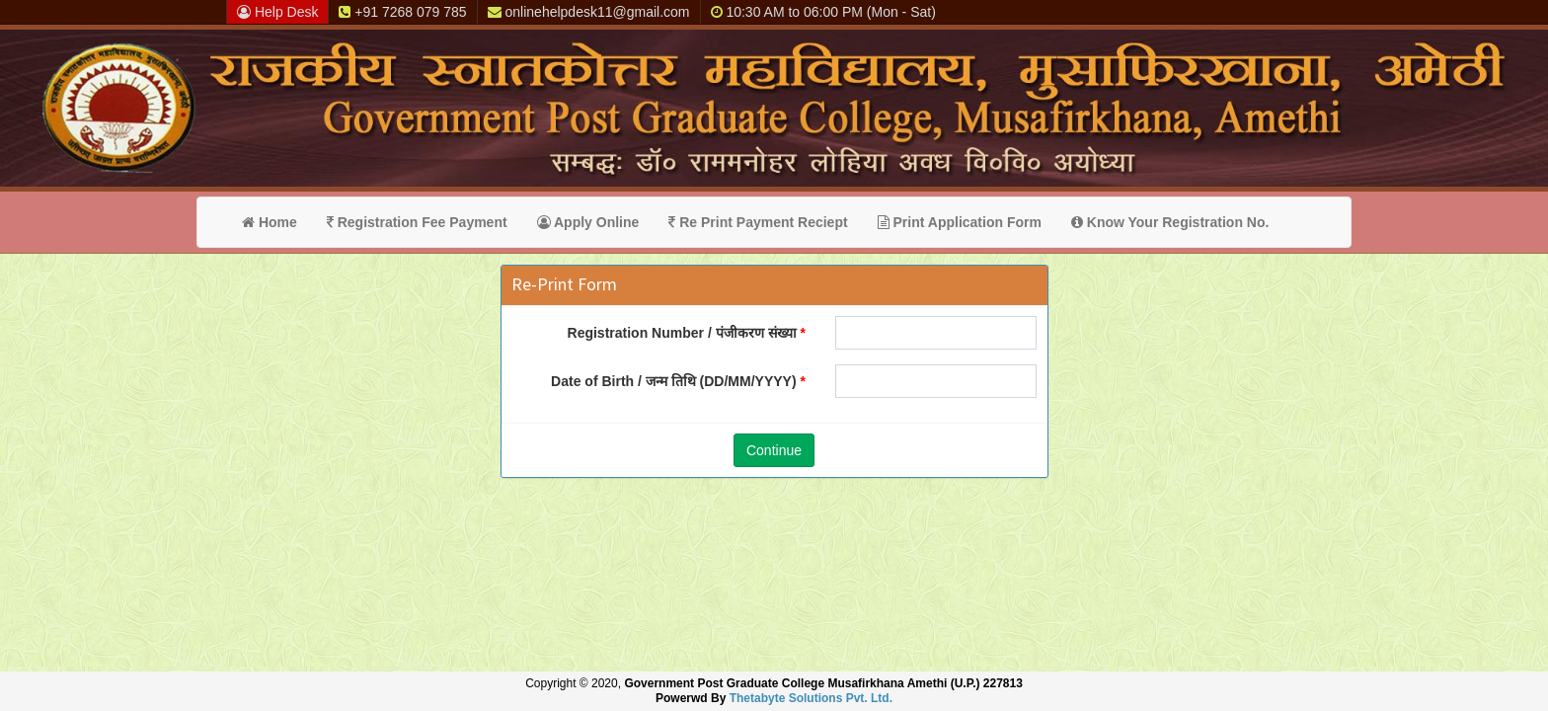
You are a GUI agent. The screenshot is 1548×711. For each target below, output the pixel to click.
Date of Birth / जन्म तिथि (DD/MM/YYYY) (673, 381)
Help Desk (277, 12)
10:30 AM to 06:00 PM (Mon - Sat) (823, 12)
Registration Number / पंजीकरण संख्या (682, 333)
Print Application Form (960, 222)
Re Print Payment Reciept (757, 222)
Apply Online (588, 222)
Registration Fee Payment (417, 222)
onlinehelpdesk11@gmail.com (589, 12)
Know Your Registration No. (1170, 222)
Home (269, 222)
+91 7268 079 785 (402, 12)
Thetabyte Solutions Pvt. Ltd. (811, 698)
